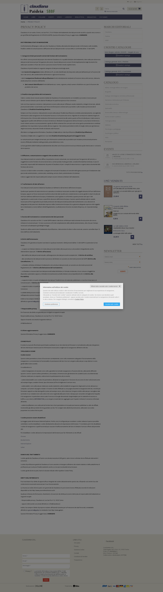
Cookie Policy (79, 299)
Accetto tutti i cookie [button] (111, 304)
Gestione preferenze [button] (51, 304)
